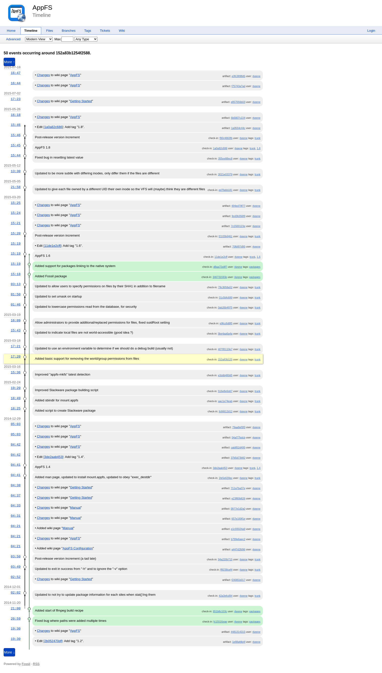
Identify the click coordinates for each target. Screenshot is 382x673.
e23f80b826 (238, 498)
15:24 (15, 213)
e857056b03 (238, 101)
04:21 (15, 526)
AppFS (42, 7)
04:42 (15, 444)
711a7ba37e (238, 488)
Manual (75, 507)
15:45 (15, 145)
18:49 (15, 398)
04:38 (15, 485)
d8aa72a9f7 (220, 266)
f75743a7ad (238, 86)
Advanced (13, 39)
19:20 (15, 388)
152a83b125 (225, 359)
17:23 (15, 99)
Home (11, 30)
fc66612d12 (225, 411)
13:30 (15, 171)
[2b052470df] (52, 641)
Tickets (105, 30)
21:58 (15, 187)
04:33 (15, 505)
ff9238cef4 (226, 569)
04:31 (15, 516)
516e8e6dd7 (225, 391)
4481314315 (238, 631)
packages (254, 266)
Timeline (31, 30)
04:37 (15, 495)
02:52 (15, 577)
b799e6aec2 (238, 539)
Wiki (122, 30)
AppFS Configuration (78, 548)
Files (49, 30)
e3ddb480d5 (225, 375)
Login (371, 30)
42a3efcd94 (225, 595)
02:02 (15, 592)
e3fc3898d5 (238, 76)
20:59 (15, 618)
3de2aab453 (220, 467)
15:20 (15, 233)
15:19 (15, 243)
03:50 (15, 556)
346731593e (220, 277)
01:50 (15, 294)
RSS (36, 664)
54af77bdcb (238, 437)
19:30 (15, 628)
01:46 (15, 304)
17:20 (15, 356)
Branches (69, 30)
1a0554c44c (238, 128)
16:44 (15, 83)
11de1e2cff (221, 256)
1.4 (258, 467)
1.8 (258, 148)
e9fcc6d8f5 (226, 323)
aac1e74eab (225, 401)
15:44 (15, 155)
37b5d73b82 (238, 457)
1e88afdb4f (238, 641)
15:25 (15, 203)
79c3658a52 (225, 287)
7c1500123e (238, 226)
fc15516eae (220, 621)
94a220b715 (225, 559)
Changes (43, 75)
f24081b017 (238, 579)
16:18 (15, 115)
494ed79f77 (238, 205)
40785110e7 (225, 349)
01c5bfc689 (225, 297)
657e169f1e (238, 518)
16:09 (15, 320)
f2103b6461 (225, 236)
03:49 (15, 566)
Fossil (26, 664)
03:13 (15, 284)
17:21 (15, 346)
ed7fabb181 (225, 189)
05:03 (15, 424)
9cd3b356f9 (238, 216)
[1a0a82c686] (53, 127)
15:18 (15, 274)
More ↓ (9, 652)
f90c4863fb (226, 138)
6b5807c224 (238, 117)
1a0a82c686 (220, 148)
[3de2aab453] (53, 457)
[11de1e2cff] (52, 245)
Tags (87, 30)
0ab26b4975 (225, 307)
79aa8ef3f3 (238, 427)
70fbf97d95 (238, 246)
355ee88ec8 (225, 158)
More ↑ (9, 62)
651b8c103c (220, 611)
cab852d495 (238, 447)
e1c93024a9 (238, 528)
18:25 (15, 408)
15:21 (15, 223)
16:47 (15, 73)
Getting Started (81, 101)
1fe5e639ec (225, 477)
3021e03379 (225, 174)
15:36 (15, 372)
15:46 (15, 125)
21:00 (15, 608)
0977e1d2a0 (238, 508)
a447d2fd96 (238, 549)
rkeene (256, 76)
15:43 (15, 330)
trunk (257, 138)
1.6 (258, 256)
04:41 (15, 465)
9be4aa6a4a (225, 333)
